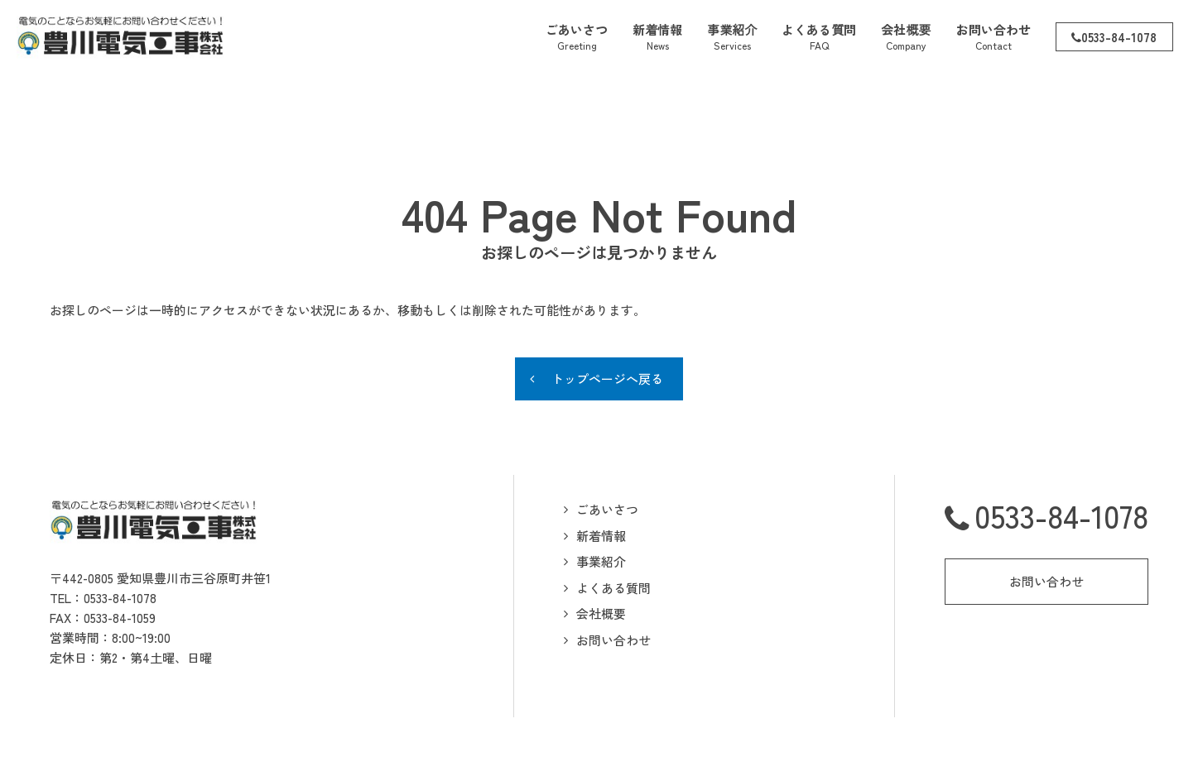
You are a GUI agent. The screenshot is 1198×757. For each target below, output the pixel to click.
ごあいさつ (607, 461)
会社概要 (601, 565)
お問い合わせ (613, 592)
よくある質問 (613, 540)
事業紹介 (601, 513)
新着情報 (601, 487)
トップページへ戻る (607, 330)
